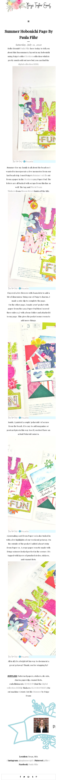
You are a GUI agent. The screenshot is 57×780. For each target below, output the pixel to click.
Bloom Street (27, 191)
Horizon (29, 56)
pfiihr (46, 760)
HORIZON (29, 684)
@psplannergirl (26, 760)
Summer (37, 691)
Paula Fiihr (25, 48)
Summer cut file (40, 175)
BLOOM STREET (38, 687)
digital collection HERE (28, 64)
